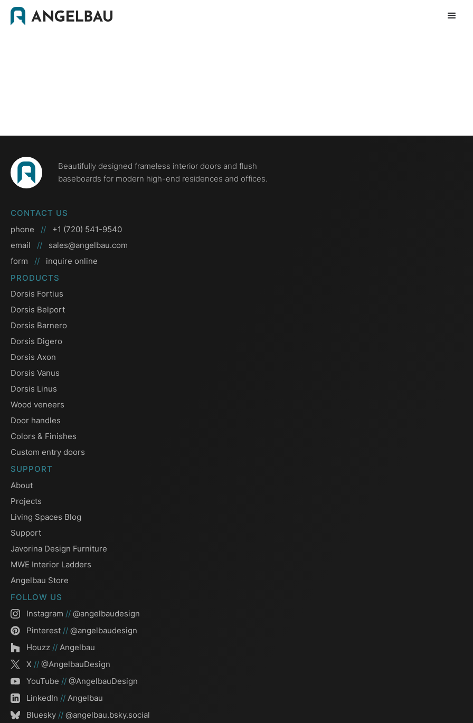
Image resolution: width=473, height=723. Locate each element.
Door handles (36, 420)
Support (26, 533)
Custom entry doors (48, 452)
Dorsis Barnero (39, 325)
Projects (26, 501)
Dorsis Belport (38, 310)
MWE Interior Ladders (51, 564)
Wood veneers (37, 404)
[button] (452, 16)
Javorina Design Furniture (59, 549)
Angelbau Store (40, 580)
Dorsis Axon (33, 357)
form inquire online (54, 261)
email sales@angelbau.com (69, 245)
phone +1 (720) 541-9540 (66, 229)
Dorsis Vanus (35, 373)
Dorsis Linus (34, 389)
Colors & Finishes (44, 436)
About (22, 485)
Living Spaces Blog (46, 517)
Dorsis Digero (36, 341)
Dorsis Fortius (37, 294)
